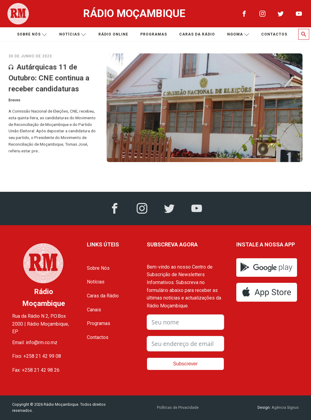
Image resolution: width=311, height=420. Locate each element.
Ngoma (238, 34)
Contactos (274, 34)
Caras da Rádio (197, 34)
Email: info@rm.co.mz (34, 342)
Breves (14, 100)
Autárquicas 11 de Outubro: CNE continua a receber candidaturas (49, 78)
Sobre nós (32, 34)
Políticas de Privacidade (178, 407)
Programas (153, 34)
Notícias (72, 34)
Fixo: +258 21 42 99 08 (36, 356)
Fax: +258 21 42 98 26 (36, 370)
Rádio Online (113, 34)
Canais (94, 310)
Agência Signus (285, 407)
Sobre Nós (98, 268)
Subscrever (185, 363)
